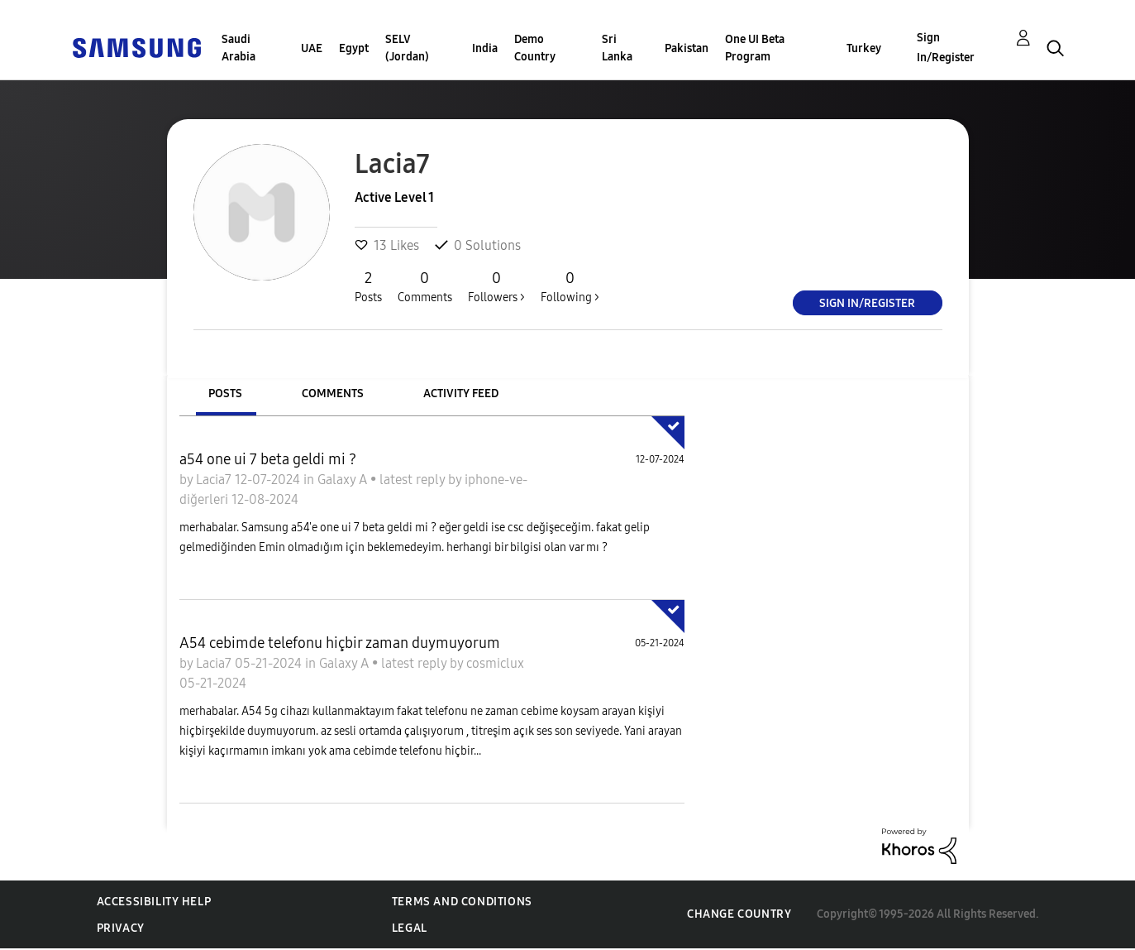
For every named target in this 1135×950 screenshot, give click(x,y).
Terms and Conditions (462, 902)
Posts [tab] (225, 393)
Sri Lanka (617, 48)
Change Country (739, 914)
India (485, 48)
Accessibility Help (154, 902)
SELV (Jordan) (407, 48)
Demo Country (535, 48)
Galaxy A (343, 479)
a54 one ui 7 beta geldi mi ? (267, 459)
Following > (570, 286)
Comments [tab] (333, 393)
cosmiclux (495, 663)
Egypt (354, 48)
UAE (311, 48)
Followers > (496, 286)
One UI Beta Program (754, 48)
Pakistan (686, 48)
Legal (409, 928)
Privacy (121, 928)
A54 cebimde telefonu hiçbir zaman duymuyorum (339, 643)
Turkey (863, 48)
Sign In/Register (946, 48)
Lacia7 (215, 479)
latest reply (413, 479)
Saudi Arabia (238, 48)
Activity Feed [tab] (460, 393)
